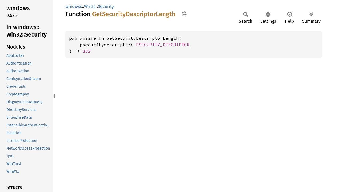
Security (106, 6)
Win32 (90, 6)
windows (73, 6)
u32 (87, 51)
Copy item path (184, 13)
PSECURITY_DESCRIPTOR (162, 44)
